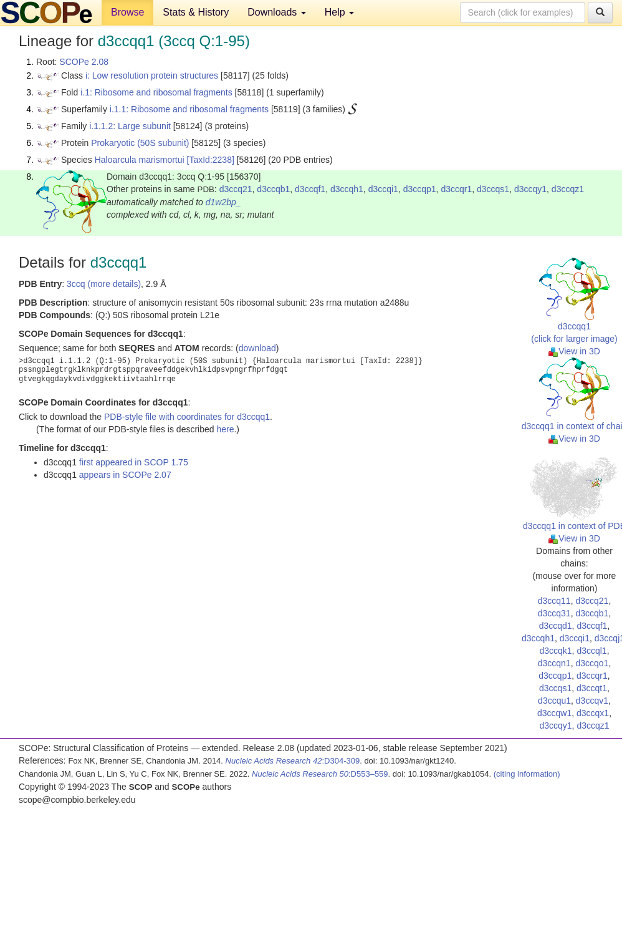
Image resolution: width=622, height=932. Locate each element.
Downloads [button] (276, 12)
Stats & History (196, 12)
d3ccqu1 (554, 701)
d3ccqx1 (593, 713)
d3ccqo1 (591, 663)
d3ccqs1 (493, 189)
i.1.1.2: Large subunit (130, 126)
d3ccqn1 (554, 663)
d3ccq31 (554, 613)
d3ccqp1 (419, 189)
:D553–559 (320, 774)
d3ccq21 (235, 189)
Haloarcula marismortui (139, 160)
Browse (127, 12)
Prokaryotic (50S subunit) (140, 143)
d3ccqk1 (555, 651)
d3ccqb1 (273, 189)
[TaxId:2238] (210, 160)
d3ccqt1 (592, 688)
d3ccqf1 (310, 189)
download (257, 348)
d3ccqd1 (555, 626)
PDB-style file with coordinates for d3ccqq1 (187, 417)
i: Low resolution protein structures (151, 75)
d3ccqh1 (346, 189)
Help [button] (339, 12)
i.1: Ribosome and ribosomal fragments (156, 92)
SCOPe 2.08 (83, 62)
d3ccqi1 (383, 189)
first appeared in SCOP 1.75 (133, 462)
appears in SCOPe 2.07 (125, 475)
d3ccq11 (554, 601)
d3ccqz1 (568, 189)
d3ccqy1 (530, 189)
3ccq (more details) (104, 284)
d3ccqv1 (592, 701)
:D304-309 (293, 760)
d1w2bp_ (223, 202)
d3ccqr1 (456, 189)
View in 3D (574, 351)
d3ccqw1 (554, 713)
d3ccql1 (591, 651)
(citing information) (527, 774)
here (225, 429)
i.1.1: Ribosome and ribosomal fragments (189, 109)
